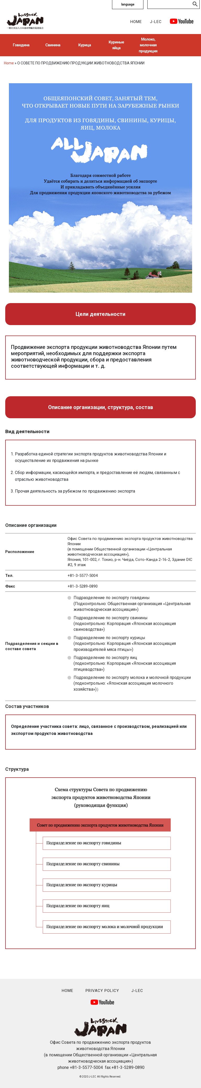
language (128, 4)
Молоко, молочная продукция (148, 45)
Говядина (21, 45)
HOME (136, 21)
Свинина (52, 45)
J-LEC (156, 21)
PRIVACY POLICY (102, 990)
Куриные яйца (116, 45)
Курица (84, 45)
